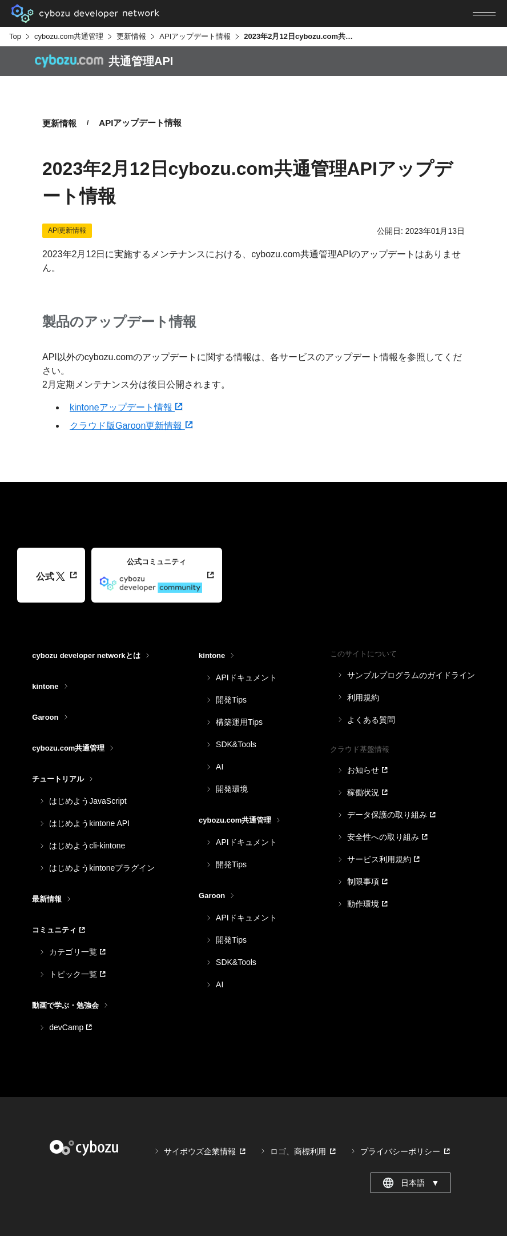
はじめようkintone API (89, 823)
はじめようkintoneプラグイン (102, 867)
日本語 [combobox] (411, 1183)
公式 (50, 576)
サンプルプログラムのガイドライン (411, 675)
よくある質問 (371, 719)
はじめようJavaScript (87, 801)
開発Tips (231, 699)
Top (15, 36)
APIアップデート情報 (195, 36)
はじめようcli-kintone (87, 845)
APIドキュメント (246, 677)
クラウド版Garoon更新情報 (131, 425)
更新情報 (131, 36)
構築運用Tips (239, 722)
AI (219, 766)
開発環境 (232, 789)
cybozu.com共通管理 (68, 36)
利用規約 (363, 697)
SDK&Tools (236, 744)
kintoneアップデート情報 (126, 407)
